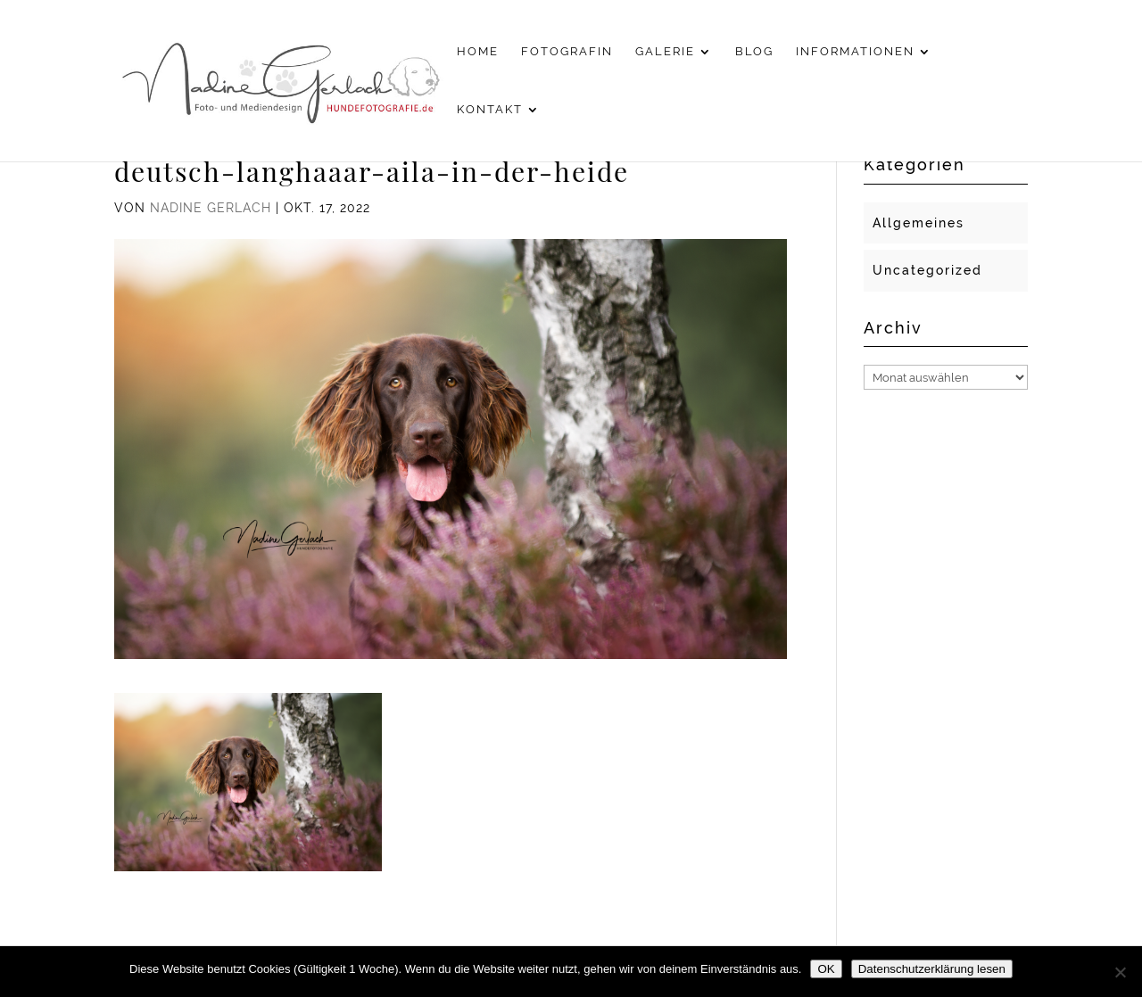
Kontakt (490, 109)
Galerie (665, 51)
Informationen (855, 51)
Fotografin (567, 51)
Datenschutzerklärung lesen (931, 969)
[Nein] (1120, 972)
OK (825, 969)
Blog (754, 51)
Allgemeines (918, 223)
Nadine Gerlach (210, 208)
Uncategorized (927, 270)
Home (478, 51)
